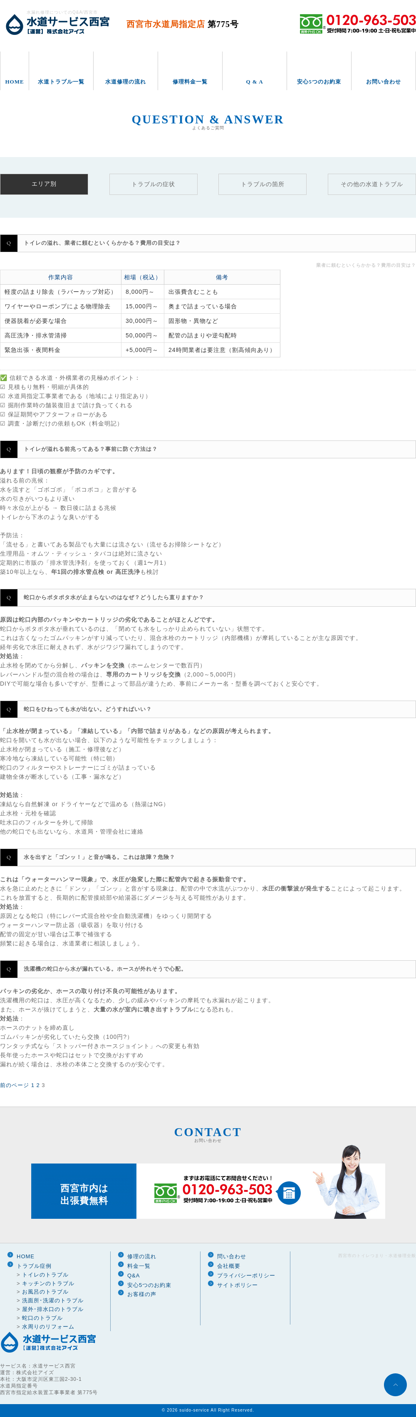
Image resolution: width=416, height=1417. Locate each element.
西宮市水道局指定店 (182, 24)
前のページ (14, 1085)
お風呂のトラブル (45, 1292)
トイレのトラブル (45, 1275)
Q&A (133, 1275)
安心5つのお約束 (319, 82)
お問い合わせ (383, 82)
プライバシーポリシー (246, 1275)
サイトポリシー (237, 1285)
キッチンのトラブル (48, 1283)
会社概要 (228, 1266)
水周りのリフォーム (48, 1327)
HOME (14, 82)
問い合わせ (231, 1256)
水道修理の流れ (125, 82)
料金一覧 (139, 1266)
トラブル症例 (34, 1266)
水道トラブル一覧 (61, 82)
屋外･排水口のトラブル (53, 1309)
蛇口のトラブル (42, 1318)
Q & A (254, 82)
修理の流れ (141, 1256)
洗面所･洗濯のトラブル (53, 1300)
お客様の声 (141, 1294)
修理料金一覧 (190, 82)
